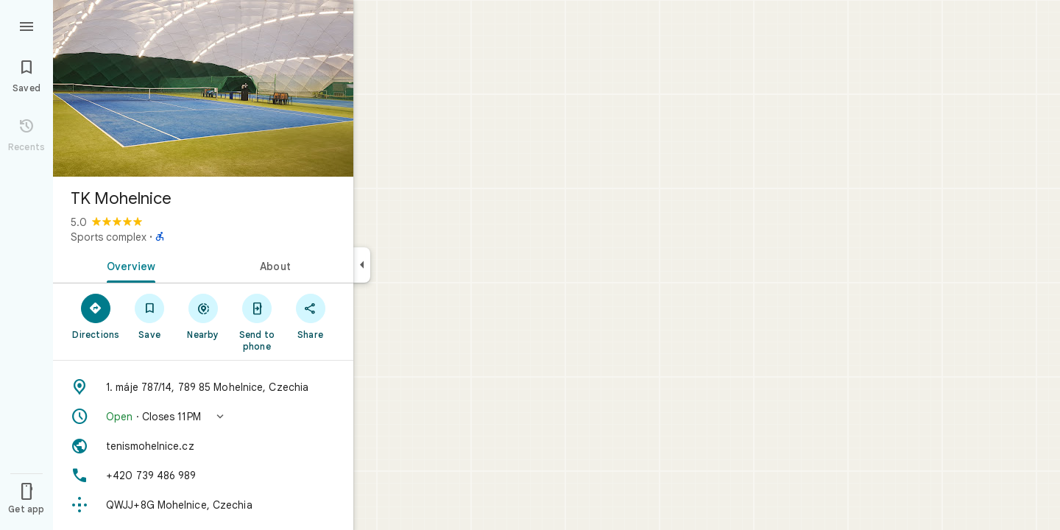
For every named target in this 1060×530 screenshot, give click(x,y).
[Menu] (26, 25)
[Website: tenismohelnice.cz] (203, 446)
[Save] (150, 316)
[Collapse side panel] (361, 265)
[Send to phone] (256, 322)
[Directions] (96, 316)
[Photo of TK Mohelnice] (203, 88)
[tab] (128, 265)
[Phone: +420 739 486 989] (203, 475)
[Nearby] (203, 316)
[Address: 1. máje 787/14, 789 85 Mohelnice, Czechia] (203, 387)
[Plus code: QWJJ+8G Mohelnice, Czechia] (203, 505)
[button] (203, 416)
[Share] (310, 316)
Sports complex (108, 237)
